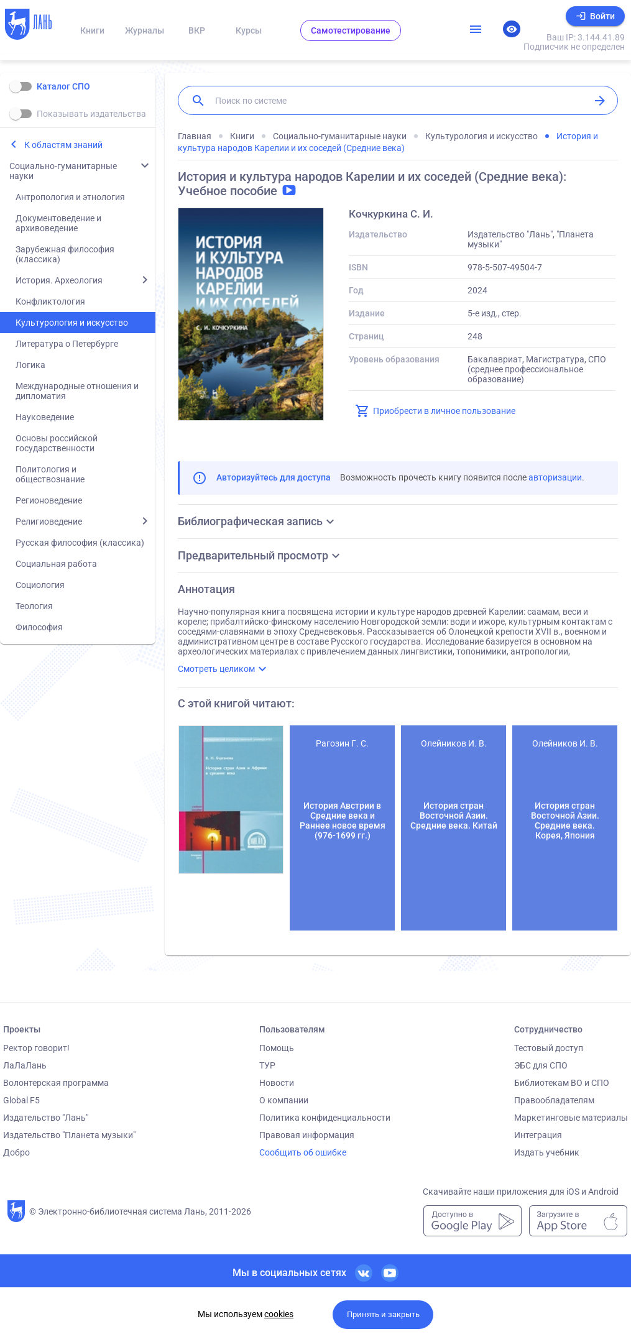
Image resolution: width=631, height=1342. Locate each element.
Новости (276, 1083)
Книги (92, 30)
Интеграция (538, 1135)
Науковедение (45, 417)
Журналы (144, 30)
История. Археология (59, 280)
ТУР (267, 1065)
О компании (283, 1100)
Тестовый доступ (548, 1048)
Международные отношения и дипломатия (77, 391)
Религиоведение (49, 521)
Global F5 (21, 1100)
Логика (30, 365)
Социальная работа (56, 564)
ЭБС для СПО (541, 1065)
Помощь (276, 1048)
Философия (39, 627)
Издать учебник (546, 1152)
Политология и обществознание (50, 474)
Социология (40, 585)
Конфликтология (50, 301)
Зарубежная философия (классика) (65, 254)
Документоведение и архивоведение (58, 223)
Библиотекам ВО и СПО (561, 1083)
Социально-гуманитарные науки (63, 171)
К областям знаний (63, 145)
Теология (34, 606)
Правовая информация (306, 1135)
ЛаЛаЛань (25, 1065)
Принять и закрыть (383, 1314)
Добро (16, 1152)
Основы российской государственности (57, 443)
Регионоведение (49, 500)
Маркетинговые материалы (571, 1118)
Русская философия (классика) (80, 543)
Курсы (249, 30)
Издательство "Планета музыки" (69, 1135)
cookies (278, 1314)
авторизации (555, 477)
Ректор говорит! (36, 1048)
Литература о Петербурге (67, 344)
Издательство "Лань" (45, 1118)
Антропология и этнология (70, 197)
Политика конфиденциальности (324, 1118)
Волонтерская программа (56, 1083)
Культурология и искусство (72, 323)
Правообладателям (554, 1100)
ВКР (196, 30)
